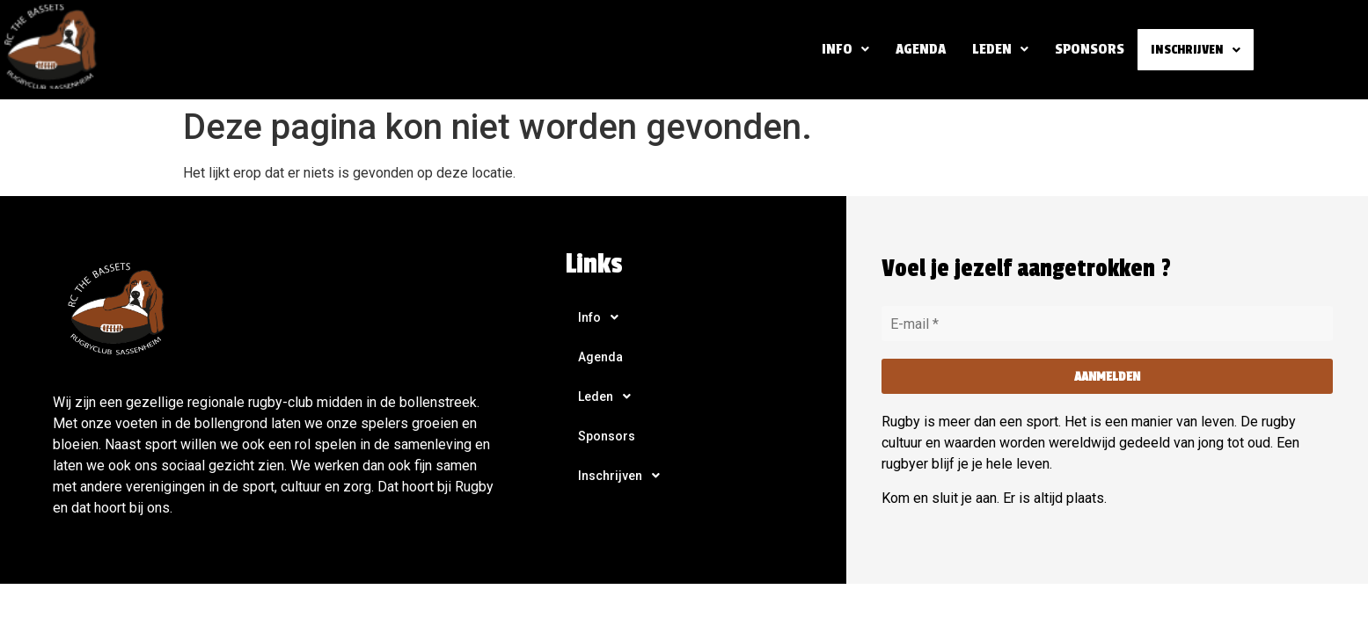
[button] (841, 49)
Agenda (916, 48)
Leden (996, 48)
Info (841, 48)
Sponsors (1085, 48)
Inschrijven (1193, 50)
